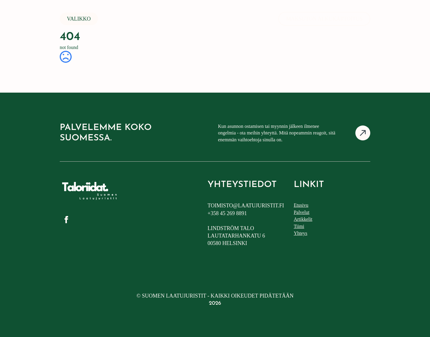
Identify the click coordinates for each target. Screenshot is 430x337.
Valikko (79, 19)
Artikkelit (303, 219)
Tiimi (299, 226)
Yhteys (300, 233)
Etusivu (301, 205)
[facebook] (66, 219)
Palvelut (301, 212)
